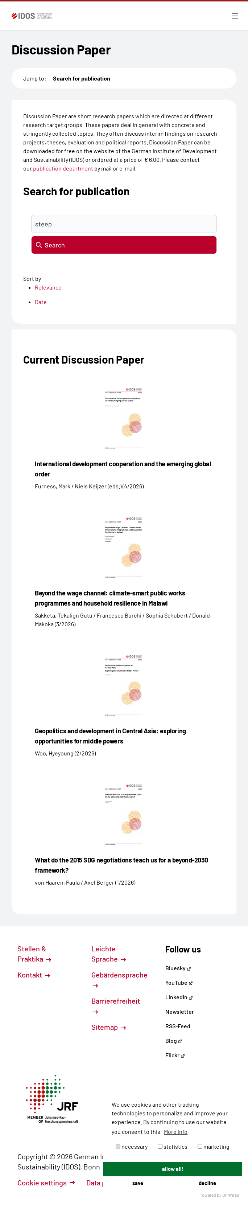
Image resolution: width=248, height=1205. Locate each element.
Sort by (32, 278)
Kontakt (33, 974)
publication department (63, 168)
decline (207, 1183)
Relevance (48, 287)
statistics (172, 1146)
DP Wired (230, 1194)
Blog (173, 1040)
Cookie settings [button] (46, 1182)
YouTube (179, 982)
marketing (214, 1146)
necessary (132, 1146)
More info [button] (175, 1131)
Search (50, 245)
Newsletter (179, 1011)
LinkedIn (179, 996)
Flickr (175, 1055)
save (137, 1183)
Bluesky (178, 967)
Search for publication (81, 78)
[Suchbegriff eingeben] (124, 224)
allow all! (172, 1169)
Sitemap (108, 1026)
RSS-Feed (177, 1025)
